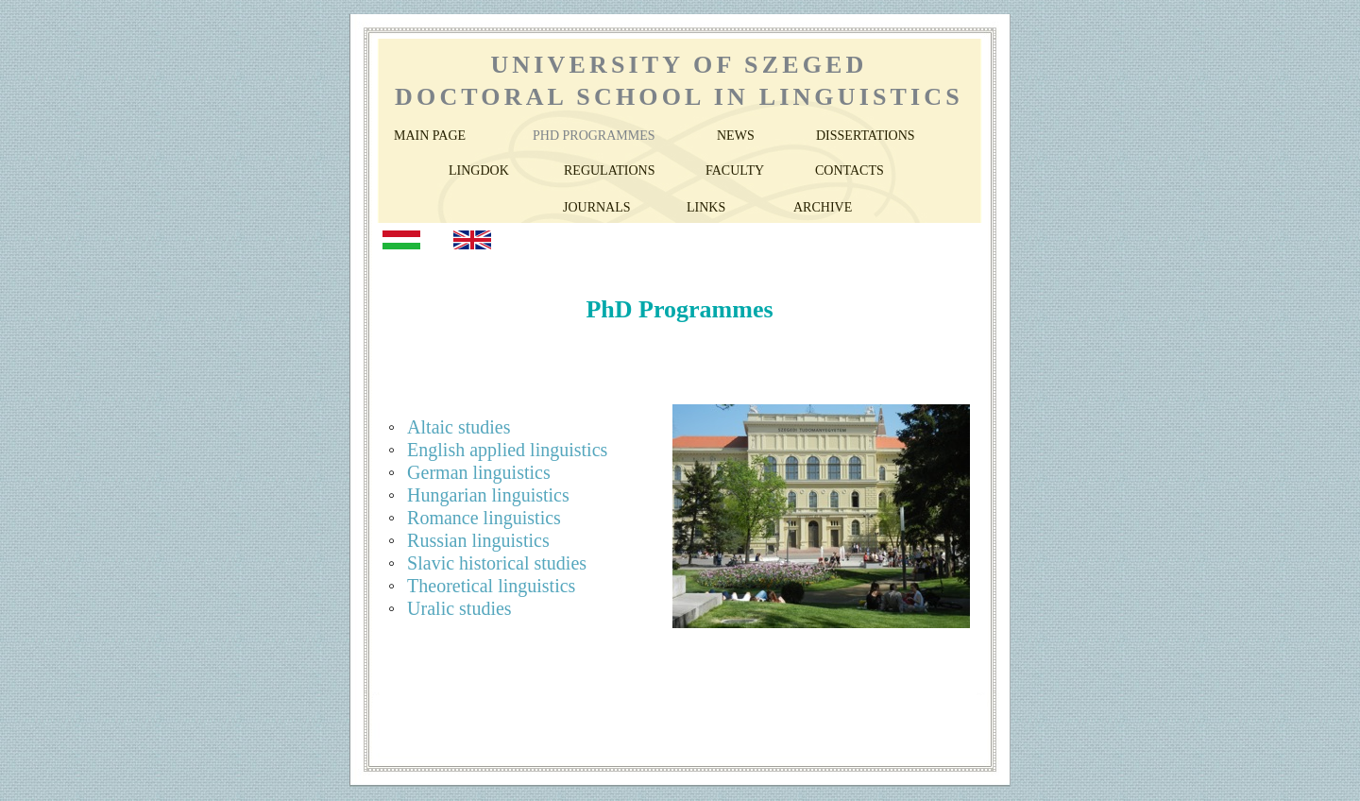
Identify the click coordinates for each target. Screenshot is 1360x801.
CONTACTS (849, 170)
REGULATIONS (609, 170)
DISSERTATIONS (865, 135)
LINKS (706, 207)
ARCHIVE (822, 207)
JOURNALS (597, 207)
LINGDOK (479, 170)
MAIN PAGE (430, 135)
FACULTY (735, 170)
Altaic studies (458, 427)
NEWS (736, 135)
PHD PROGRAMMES (594, 135)
